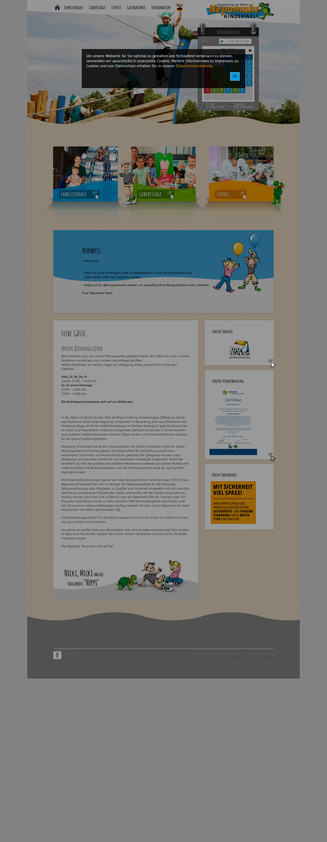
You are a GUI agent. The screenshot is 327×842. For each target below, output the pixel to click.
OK (235, 76)
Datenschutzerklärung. (194, 65)
